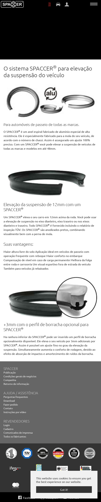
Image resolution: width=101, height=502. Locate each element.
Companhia (10, 379)
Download (9, 400)
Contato (8, 408)
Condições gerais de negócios (20, 376)
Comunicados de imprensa (18, 432)
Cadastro (8, 428)
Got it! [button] (64, 489)
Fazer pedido (11, 404)
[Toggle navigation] (93, 4)
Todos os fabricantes (15, 436)
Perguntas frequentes (16, 396)
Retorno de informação (16, 383)
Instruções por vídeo (15, 412)
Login (7, 425)
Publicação (10, 372)
